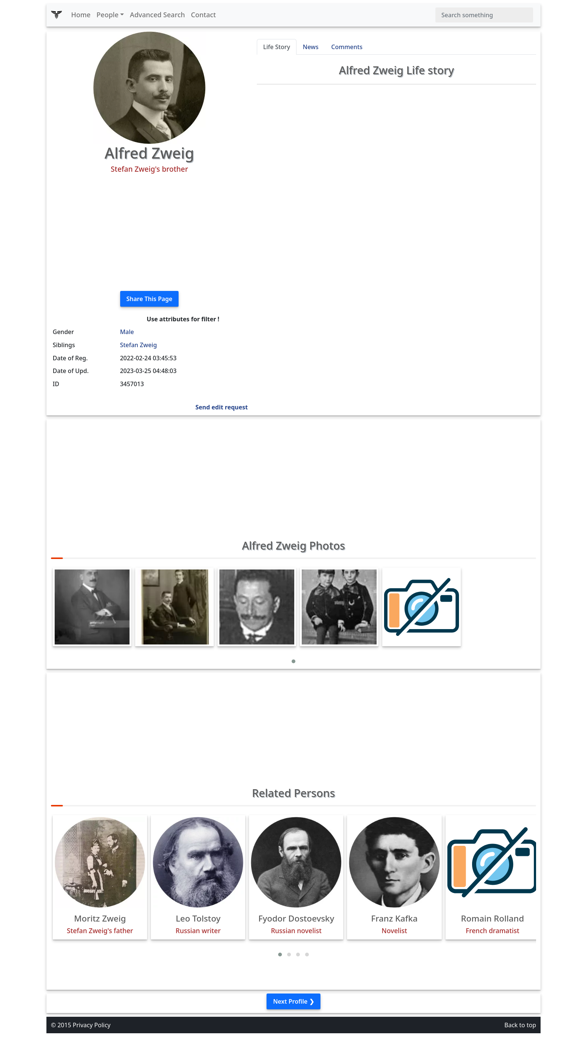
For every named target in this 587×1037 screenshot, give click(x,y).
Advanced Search (157, 14)
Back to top (520, 1025)
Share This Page (150, 299)
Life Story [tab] (276, 47)
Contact (203, 14)
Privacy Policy (91, 1025)
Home (81, 14)
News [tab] (311, 47)
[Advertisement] (149, 232)
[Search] (484, 14)
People (108, 14)
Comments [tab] (346, 47)
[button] (293, 661)
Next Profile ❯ (293, 1001)
